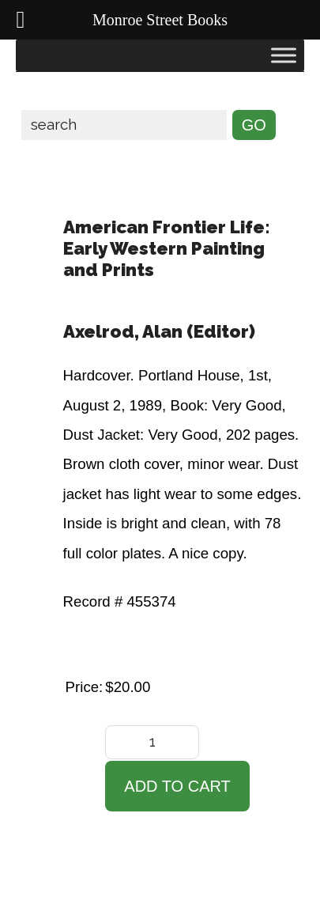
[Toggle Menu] (283, 54)
